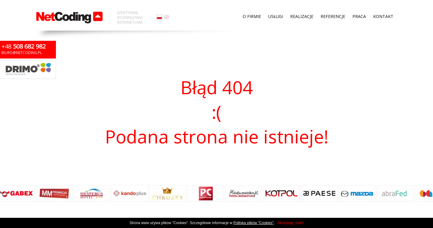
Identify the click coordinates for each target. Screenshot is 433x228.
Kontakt (383, 6)
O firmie (251, 6)
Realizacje (302, 6)
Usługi (275, 6)
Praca (359, 6)
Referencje (333, 6)
